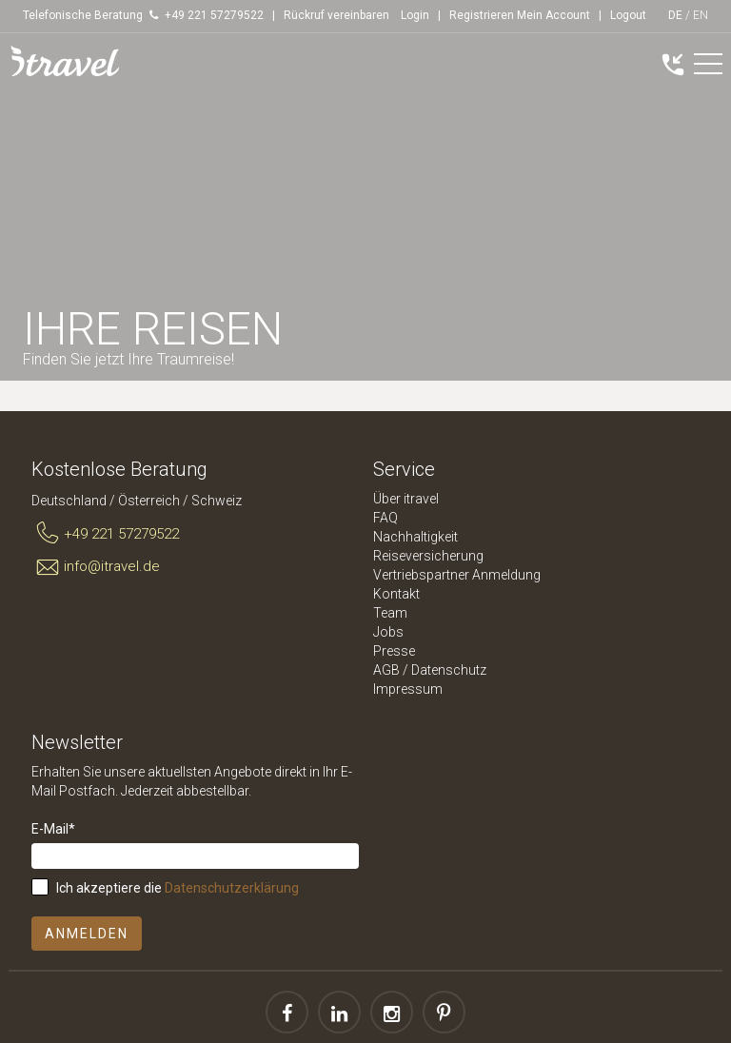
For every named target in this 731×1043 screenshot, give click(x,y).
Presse (394, 651)
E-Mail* (53, 828)
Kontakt (396, 593)
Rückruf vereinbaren (336, 15)
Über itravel (406, 498)
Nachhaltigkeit (415, 536)
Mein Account (553, 15)
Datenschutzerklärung (232, 887)
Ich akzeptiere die (177, 887)
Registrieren (481, 15)
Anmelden (86, 933)
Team (390, 612)
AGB (386, 670)
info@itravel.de (95, 567)
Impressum (408, 689)
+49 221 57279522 (105, 534)
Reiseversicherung (428, 555)
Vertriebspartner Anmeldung (457, 574)
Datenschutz (448, 670)
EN (700, 15)
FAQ (385, 517)
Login (415, 15)
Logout (628, 15)
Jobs (388, 632)
